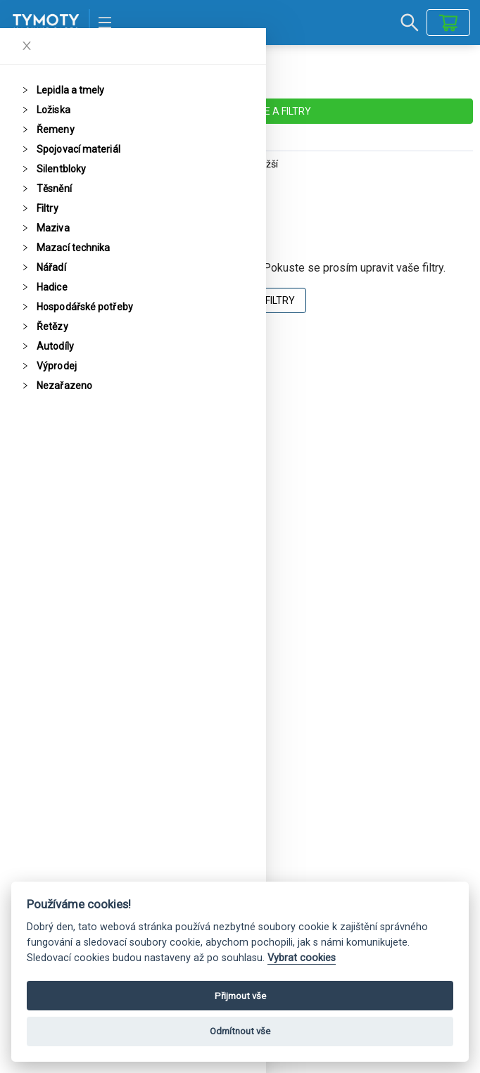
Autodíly (55, 346)
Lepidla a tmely (71, 90)
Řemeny (56, 129)
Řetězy (52, 326)
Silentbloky (61, 168)
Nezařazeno (64, 385)
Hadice (52, 287)
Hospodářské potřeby (85, 306)
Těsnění (54, 188)
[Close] (27, 46)
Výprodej (57, 366)
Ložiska (53, 109)
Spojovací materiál (78, 149)
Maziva (53, 228)
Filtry (47, 208)
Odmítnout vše (240, 1031)
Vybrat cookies (301, 958)
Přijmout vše (240, 996)
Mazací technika (73, 247)
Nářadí (51, 267)
